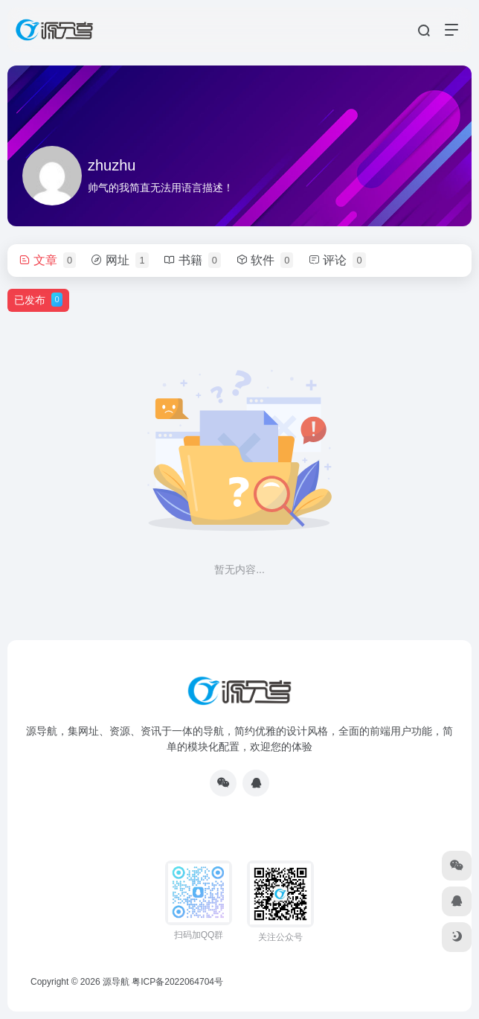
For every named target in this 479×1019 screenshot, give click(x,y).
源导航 (116, 982)
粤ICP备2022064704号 (177, 982)
